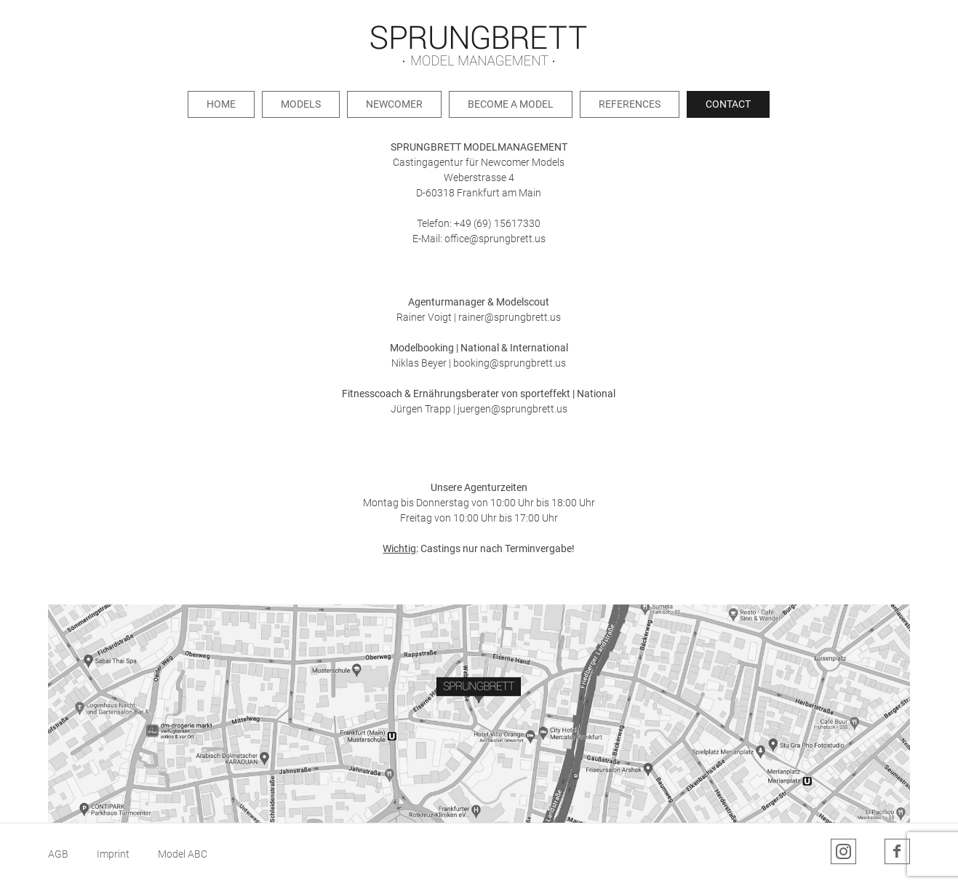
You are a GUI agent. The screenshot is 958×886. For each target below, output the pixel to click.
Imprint (113, 854)
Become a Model (511, 104)
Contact (728, 104)
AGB (58, 854)
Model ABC (182, 854)
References (629, 104)
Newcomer (394, 104)
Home (221, 104)
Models (301, 104)
